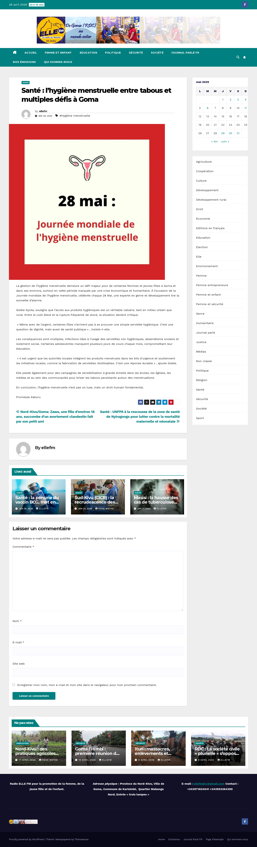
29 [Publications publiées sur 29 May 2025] (223, 133)
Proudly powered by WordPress (27, 839)
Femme (201, 275)
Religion (201, 380)
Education (88, 52)
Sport (200, 418)
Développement (207, 190)
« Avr (214, 141)
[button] (238, 57)
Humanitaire (205, 323)
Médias (201, 351)
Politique (113, 52)
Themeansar (82, 839)
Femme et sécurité (209, 304)
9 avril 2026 (146, 760)
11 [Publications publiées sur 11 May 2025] (245, 108)
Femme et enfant (58, 52)
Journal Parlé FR (185, 52)
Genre (200, 313)
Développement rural (211, 199)
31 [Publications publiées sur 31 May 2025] (238, 133)
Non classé (204, 361)
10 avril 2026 (87, 760)
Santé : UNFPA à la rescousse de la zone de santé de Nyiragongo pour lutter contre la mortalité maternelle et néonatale (140, 417)
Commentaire (23, 546)
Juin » (225, 141)
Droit (199, 209)
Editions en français (210, 228)
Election (202, 247)
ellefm (43, 111)
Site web (19, 663)
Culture (201, 180)
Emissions (174, 839)
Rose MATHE (104, 508)
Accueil (31, 52)
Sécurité (136, 52)
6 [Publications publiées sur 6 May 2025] (207, 108)
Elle (198, 256)
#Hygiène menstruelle (75, 115)
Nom (17, 621)
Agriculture (204, 161)
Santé (25, 82)
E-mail (18, 642)
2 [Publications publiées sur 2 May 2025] (230, 99)
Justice (201, 342)
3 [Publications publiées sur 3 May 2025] (238, 99)
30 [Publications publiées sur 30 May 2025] (230, 133)
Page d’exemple (215, 839)
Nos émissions (24, 62)
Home (161, 839)
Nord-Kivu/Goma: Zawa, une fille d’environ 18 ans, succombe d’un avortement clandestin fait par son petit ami (55, 417)
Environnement (207, 266)
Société (157, 52)
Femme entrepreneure (212, 285)
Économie (203, 218)
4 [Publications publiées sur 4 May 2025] (246, 99)
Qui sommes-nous (58, 62)
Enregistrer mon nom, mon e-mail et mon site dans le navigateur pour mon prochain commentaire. (87, 685)
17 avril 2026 (28, 760)
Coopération (204, 171)
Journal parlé (205, 332)
